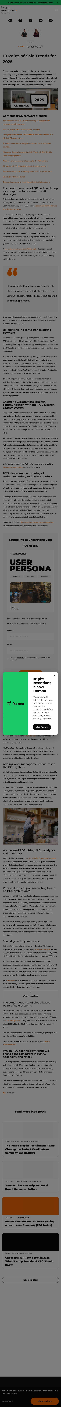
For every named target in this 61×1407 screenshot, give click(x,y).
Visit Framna (42, 727)
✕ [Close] (55, 675)
